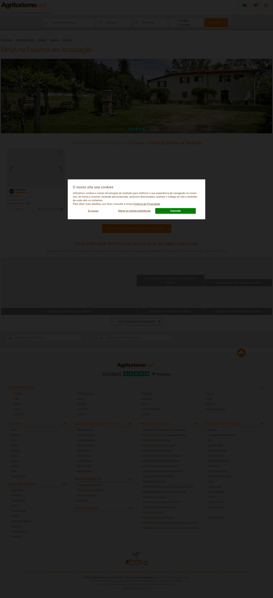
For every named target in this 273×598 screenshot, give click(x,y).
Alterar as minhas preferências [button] (134, 210)
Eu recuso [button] (93, 210)
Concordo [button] (175, 210)
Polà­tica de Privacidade (146, 204)
